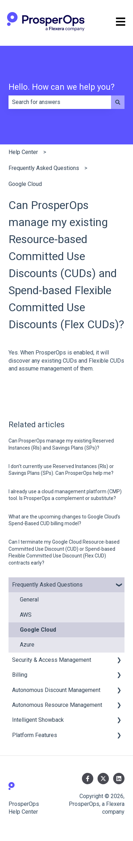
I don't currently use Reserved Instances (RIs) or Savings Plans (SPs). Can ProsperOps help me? (61, 469)
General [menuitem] (29, 599)
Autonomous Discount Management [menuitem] (56, 690)
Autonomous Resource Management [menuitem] (57, 705)
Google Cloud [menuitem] (38, 629)
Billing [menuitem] (19, 674)
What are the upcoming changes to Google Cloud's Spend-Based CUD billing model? (64, 520)
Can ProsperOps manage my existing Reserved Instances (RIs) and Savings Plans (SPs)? (61, 444)
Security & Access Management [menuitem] (51, 659)
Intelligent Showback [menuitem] (38, 719)
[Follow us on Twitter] (103, 778)
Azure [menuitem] (27, 644)
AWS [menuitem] (26, 614)
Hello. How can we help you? (62, 87)
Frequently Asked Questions (44, 168)
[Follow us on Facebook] (87, 778)
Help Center (23, 152)
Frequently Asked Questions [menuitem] (47, 584)
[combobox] (60, 102)
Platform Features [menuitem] (34, 735)
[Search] (117, 102)
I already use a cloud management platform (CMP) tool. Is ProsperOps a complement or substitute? (65, 495)
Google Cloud (25, 184)
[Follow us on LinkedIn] (118, 778)
